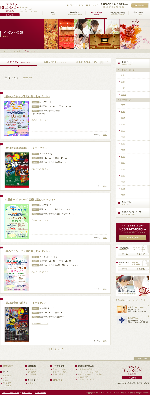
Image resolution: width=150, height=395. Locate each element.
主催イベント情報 (60, 369)
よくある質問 (83, 377)
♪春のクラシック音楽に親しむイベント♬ (27, 96)
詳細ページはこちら (40, 120)
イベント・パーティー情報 (88, 372)
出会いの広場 (58, 374)
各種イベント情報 (60, 372)
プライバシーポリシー (10, 393)
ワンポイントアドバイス (87, 379)
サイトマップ (27, 393)
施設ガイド (7, 375)
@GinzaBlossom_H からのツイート (131, 300)
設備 (4, 378)
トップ (2, 51)
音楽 (105, 135)
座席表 (5, 380)
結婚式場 (7, 366)
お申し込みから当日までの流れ (90, 374)
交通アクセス (58, 380)
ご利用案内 (7, 383)
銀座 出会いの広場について (88, 369)
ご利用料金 (7, 385)
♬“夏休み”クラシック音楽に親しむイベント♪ (29, 199)
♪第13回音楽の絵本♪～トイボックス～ (25, 302)
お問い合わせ (40, 393)
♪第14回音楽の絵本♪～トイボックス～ (25, 148)
